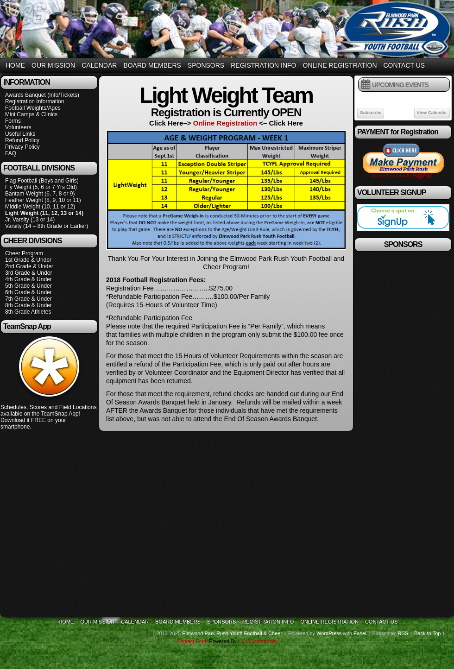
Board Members (152, 65)
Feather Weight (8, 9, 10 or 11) (43, 200)
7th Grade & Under (28, 299)
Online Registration (340, 65)
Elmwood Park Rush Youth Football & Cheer (232, 633)
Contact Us (404, 65)
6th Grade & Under (28, 292)
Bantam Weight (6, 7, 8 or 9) (40, 193)
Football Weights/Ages (33, 108)
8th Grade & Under (28, 305)
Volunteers (18, 127)
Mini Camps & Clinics (31, 114)
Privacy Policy (22, 147)
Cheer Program (24, 253)
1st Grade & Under (28, 260)
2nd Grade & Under (29, 266)
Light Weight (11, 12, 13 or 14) (44, 213)
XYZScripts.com (259, 641)
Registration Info (263, 65)
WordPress (328, 633)
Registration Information (34, 101)
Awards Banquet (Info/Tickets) (42, 95)
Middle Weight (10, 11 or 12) (40, 206)
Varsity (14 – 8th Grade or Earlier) (46, 226)
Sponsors (206, 65)
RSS (403, 633)
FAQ (10, 153)
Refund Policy (22, 140)
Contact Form (192, 641)
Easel (359, 633)
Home (15, 65)
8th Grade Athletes (28, 312)
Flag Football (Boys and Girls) (42, 180)
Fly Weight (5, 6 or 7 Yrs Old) (41, 187)
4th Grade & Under (28, 279)
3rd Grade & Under (28, 273)
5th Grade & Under (28, 286)
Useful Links (20, 134)
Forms (13, 121)
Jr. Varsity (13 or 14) (30, 219)
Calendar (99, 65)
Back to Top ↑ (429, 633)
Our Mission (53, 65)
